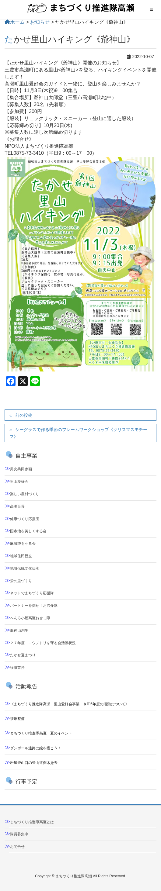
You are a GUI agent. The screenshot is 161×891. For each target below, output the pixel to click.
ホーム (15, 22)
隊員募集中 (19, 834)
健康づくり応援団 (24, 519)
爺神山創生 (19, 630)
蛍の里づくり (21, 581)
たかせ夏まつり (23, 655)
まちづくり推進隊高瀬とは (32, 822)
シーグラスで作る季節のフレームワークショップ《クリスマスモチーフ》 (78, 433)
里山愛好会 (19, 481)
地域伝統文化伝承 (24, 568)
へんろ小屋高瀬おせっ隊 (30, 618)
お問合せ (17, 846)
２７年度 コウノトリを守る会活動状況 (43, 643)
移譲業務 (17, 667)
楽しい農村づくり (24, 494)
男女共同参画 (21, 469)
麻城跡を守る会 (23, 543)
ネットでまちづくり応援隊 (32, 593)
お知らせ (40, 22)
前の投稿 (23, 415)
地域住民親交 (21, 556)
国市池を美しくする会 (28, 531)
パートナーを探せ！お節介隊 (34, 605)
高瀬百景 (17, 506)
